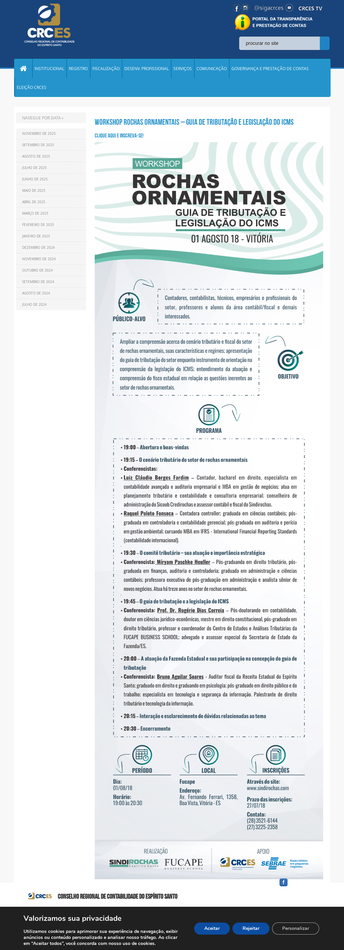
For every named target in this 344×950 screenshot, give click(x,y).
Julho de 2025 (34, 168)
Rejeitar (251, 928)
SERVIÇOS (182, 68)
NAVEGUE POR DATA (41, 117)
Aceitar (212, 928)
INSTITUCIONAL (49, 68)
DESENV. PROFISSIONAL (146, 68)
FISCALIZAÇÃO (106, 68)
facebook (300, 886)
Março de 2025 (35, 213)
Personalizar (295, 928)
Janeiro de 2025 (36, 236)
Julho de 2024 (34, 304)
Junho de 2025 (35, 179)
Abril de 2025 (33, 202)
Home (23, 68)
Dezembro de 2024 (38, 247)
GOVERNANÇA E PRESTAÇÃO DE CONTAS (270, 68)
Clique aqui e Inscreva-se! (119, 135)
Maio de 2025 (33, 190)
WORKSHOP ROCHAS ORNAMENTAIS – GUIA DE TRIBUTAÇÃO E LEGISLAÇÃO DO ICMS (194, 122)
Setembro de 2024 (38, 282)
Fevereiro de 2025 (38, 225)
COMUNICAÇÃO (212, 68)
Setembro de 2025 (38, 145)
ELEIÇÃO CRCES (31, 87)
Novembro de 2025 (39, 133)
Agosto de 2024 (36, 293)
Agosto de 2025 (36, 156)
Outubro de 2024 (37, 270)
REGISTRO (78, 68)
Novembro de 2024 (39, 259)
